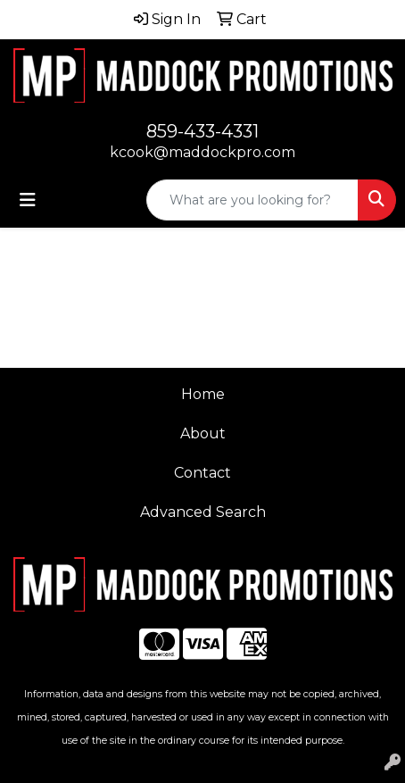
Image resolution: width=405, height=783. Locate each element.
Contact (202, 472)
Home (203, 394)
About (203, 433)
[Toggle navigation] (27, 199)
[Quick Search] (252, 200)
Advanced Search (203, 512)
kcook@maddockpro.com (202, 152)
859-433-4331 (202, 131)
